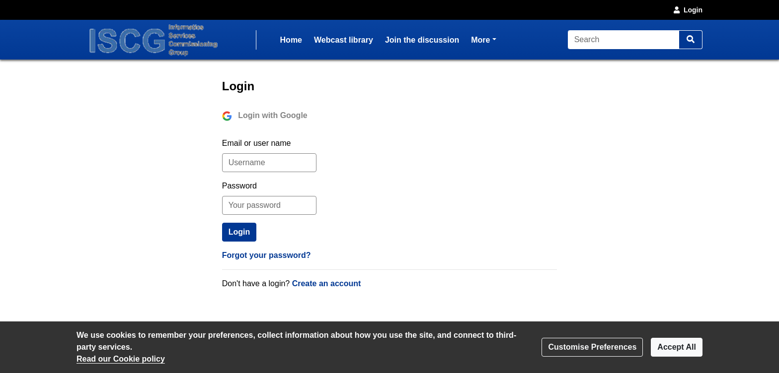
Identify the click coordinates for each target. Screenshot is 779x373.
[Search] (624, 39)
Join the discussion (422, 40)
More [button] (483, 39)
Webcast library (343, 40)
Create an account (326, 283)
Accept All (676, 347)
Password (239, 186)
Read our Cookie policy (121, 359)
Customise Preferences (592, 347)
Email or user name (256, 143)
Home (291, 40)
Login (687, 10)
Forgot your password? (266, 255)
